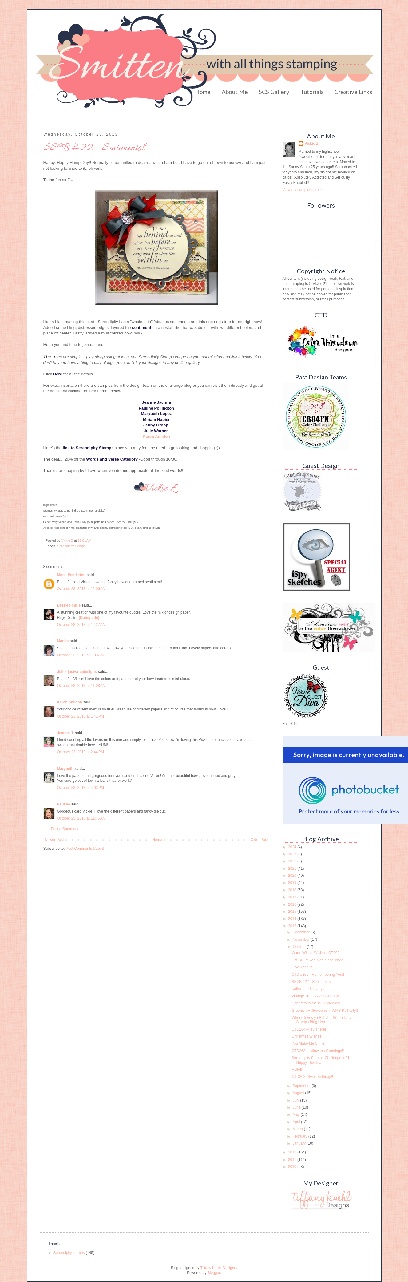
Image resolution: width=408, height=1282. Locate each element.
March (298, 1129)
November (301, 939)
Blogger (214, 1273)
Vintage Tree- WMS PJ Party (315, 996)
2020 (292, 875)
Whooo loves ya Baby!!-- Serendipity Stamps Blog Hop (321, 1019)
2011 (292, 1159)
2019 (292, 882)
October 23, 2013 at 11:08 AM (81, 685)
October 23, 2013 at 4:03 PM (80, 787)
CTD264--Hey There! (308, 1029)
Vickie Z (312, 143)
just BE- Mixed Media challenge (317, 960)
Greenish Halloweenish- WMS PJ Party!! (324, 1010)
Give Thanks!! (302, 967)
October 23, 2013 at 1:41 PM (80, 716)
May (296, 1114)
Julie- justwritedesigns (77, 672)
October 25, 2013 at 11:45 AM (81, 818)
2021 (292, 868)
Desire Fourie (69, 605)
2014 (292, 918)
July (296, 1100)
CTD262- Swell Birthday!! (312, 1076)
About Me (235, 91)
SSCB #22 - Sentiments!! (311, 981)
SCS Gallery (274, 91)
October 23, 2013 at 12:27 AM (81, 625)
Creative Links (353, 91)
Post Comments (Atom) (85, 848)
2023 (292, 854)
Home (203, 91)
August (298, 1093)
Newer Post (54, 839)
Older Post (259, 839)
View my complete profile (303, 190)
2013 (292, 926)
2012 (292, 1152)
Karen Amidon (69, 702)
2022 (292, 861)
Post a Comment (64, 829)
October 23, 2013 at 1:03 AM (80, 655)
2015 (292, 911)
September (301, 1086)
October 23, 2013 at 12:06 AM (81, 589)
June (296, 1107)
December (301, 932)
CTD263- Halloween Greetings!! (317, 1051)
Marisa (63, 641)
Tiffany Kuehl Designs (218, 1268)
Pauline (63, 804)
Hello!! (296, 1069)
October (299, 946)
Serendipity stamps (71, 546)
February (300, 1136)
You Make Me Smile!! (308, 1043)
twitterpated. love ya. (308, 989)
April (296, 1122)
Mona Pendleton (71, 575)
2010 (292, 1167)
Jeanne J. (66, 733)
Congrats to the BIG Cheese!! (315, 1003)
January (299, 1143)
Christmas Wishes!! (307, 1036)
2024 (292, 847)
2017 (292, 897)
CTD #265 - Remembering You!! (317, 974)
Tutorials (312, 91)
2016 (292, 904)
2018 (292, 890)
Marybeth (65, 768)
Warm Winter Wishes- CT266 (315, 953)
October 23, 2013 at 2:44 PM (80, 752)
